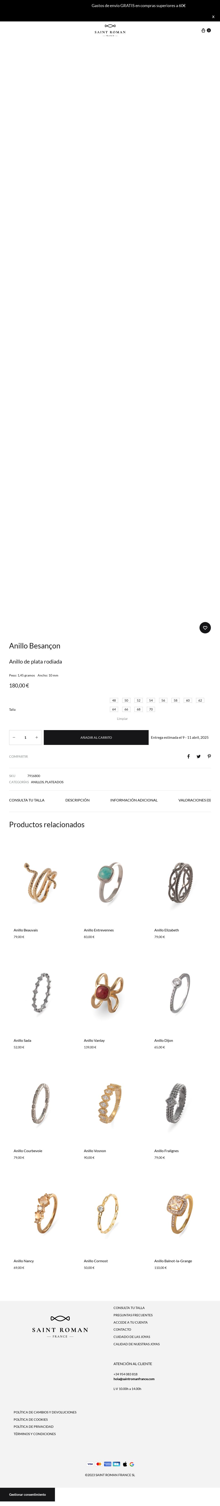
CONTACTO (122, 1329)
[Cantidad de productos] (25, 737)
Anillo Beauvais (26, 930)
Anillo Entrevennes (99, 930)
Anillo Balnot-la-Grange (173, 1261)
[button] (114, 700)
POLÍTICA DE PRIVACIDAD (34, 1426)
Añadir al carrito (96, 737)
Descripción (77, 800)
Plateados (54, 782)
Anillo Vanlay (94, 1040)
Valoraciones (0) (195, 800)
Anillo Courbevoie (28, 1150)
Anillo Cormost (96, 1261)
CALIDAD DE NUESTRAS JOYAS (137, 1344)
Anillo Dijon (163, 1040)
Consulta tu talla (26, 800)
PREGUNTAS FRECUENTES (133, 1315)
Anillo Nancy (24, 1261)
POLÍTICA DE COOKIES (31, 1419)
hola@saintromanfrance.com (134, 1379)
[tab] (26, 801)
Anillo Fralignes (166, 1150)
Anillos (37, 782)
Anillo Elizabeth (166, 930)
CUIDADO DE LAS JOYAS (132, 1337)
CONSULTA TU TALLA (129, 1308)
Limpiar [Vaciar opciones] (122, 719)
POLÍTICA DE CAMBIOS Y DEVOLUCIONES (45, 1412)
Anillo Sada (22, 1040)
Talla (12, 709)
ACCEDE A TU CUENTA (131, 1322)
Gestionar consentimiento (27, 1494)
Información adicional (134, 800)
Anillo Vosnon (95, 1150)
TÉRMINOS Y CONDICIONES (35, 1434)
